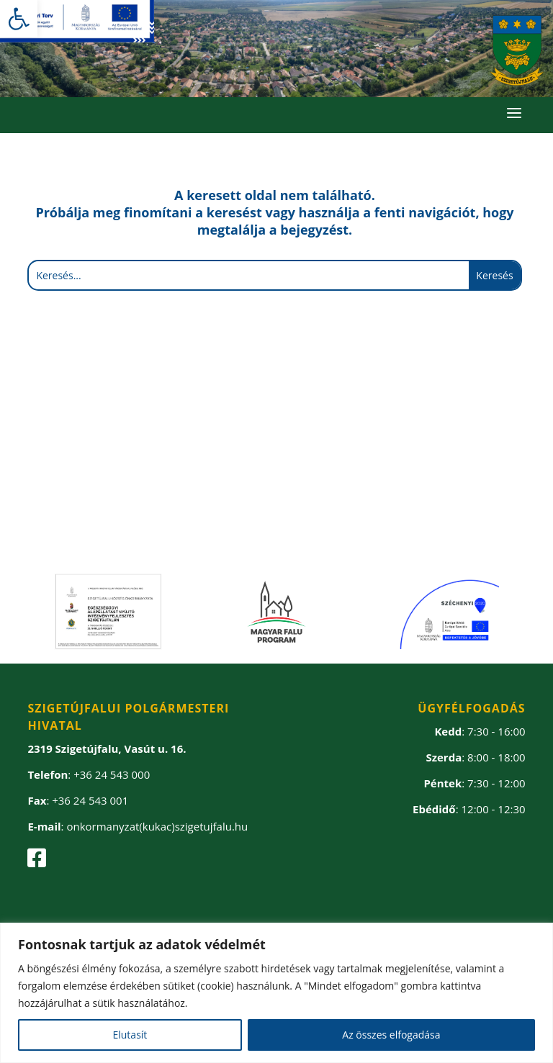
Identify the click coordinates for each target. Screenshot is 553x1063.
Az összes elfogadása (391, 1034)
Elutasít (129, 1034)
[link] (18, 18)
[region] (276, 993)
